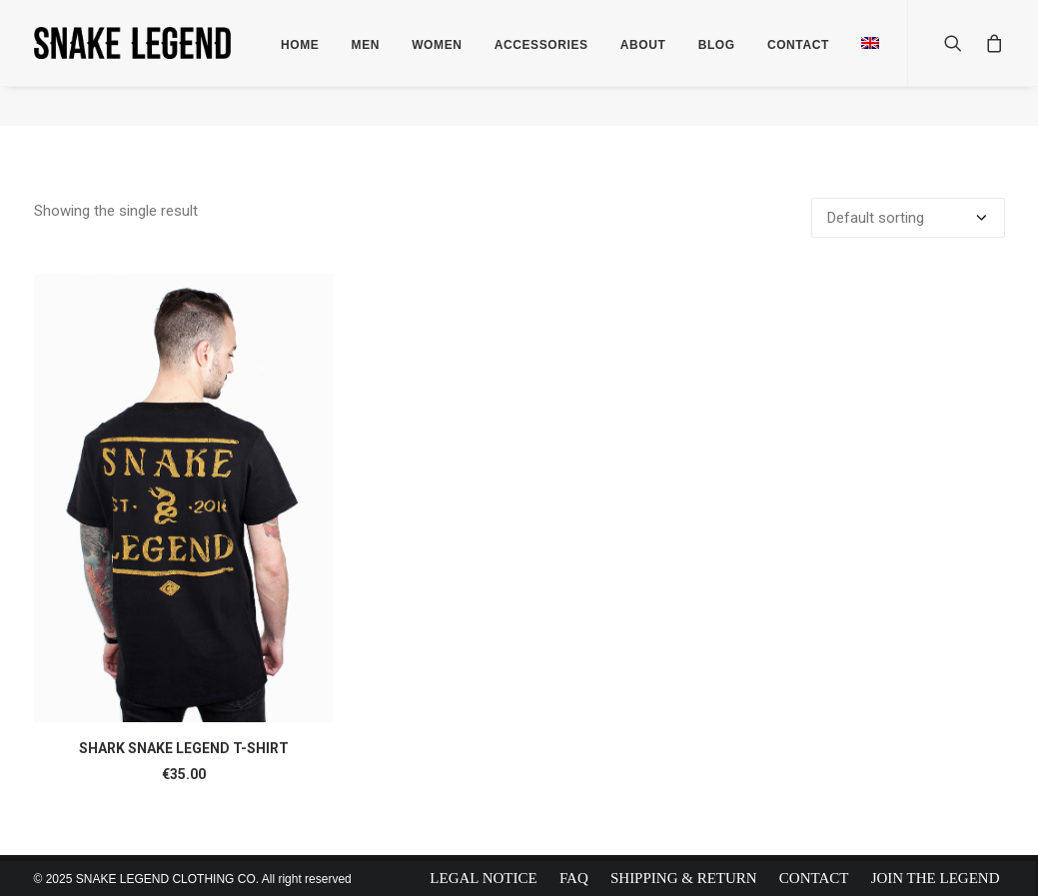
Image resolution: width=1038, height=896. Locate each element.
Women (437, 45)
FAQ (573, 878)
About (643, 45)
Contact (814, 878)
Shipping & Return (683, 878)
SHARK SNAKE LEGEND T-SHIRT (184, 747)
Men (366, 45)
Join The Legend (935, 878)
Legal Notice (483, 878)
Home (300, 45)
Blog (716, 45)
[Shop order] (908, 217)
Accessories (541, 45)
